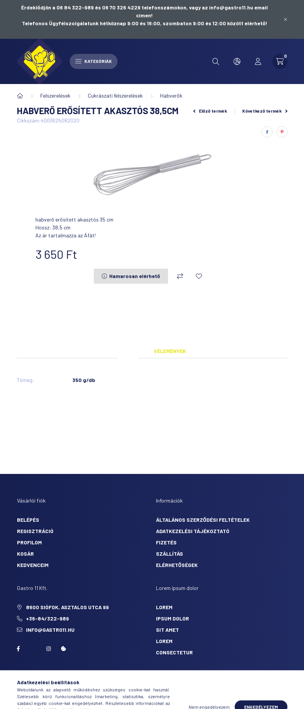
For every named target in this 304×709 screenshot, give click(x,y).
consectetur (174, 652)
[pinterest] (282, 132)
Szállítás (169, 553)
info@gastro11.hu (50, 629)
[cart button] (279, 61)
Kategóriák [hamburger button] (93, 61)
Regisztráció (35, 531)
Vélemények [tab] (170, 351)
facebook (18, 648)
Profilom (29, 542)
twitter (33, 648)
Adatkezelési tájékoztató (192, 531)
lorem (164, 607)
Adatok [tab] (128, 351)
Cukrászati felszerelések (115, 95)
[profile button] (258, 61)
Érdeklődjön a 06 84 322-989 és (61, 7)
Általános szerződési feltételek (203, 519)
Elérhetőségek (177, 565)
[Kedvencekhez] (198, 276)
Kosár (25, 553)
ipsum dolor (172, 618)
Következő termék (264, 110)
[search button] (215, 61)
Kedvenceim (33, 565)
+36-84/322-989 (47, 618)
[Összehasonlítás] (180, 276)
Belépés (28, 519)
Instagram (48, 648)
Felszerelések (55, 95)
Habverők (171, 95)
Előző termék (210, 110)
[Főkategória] (20, 96)
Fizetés (166, 542)
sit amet (167, 629)
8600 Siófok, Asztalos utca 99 (67, 607)
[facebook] (267, 132)
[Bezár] (285, 19)
